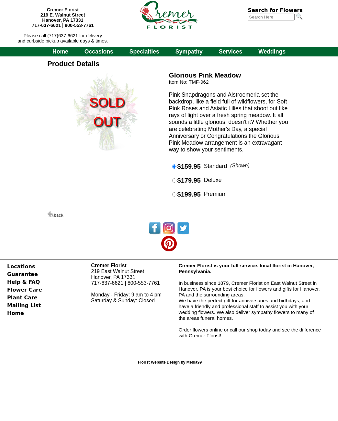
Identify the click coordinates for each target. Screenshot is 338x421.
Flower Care (24, 290)
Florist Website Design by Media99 (170, 362)
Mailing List (24, 305)
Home (60, 51)
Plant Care (22, 298)
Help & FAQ (23, 282)
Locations (21, 266)
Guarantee (22, 274)
